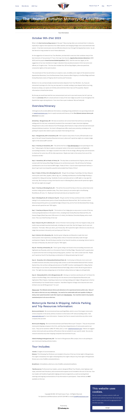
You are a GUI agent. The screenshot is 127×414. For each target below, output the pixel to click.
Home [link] (17, 6)
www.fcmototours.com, (41, 113)
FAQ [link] (103, 6)
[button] (94, 6)
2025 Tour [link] (34, 6)
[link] (63, 6)
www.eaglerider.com (38, 316)
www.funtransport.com (75, 328)
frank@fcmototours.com (80, 396)
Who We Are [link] (25, 6)
